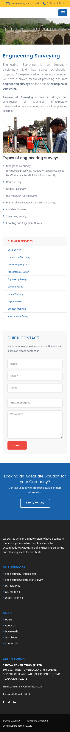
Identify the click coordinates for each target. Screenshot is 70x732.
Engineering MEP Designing (21, 574)
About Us (10, 625)
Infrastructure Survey (18, 316)
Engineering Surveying (19, 257)
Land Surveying (15, 286)
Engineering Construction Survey (24, 580)
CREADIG (27, 725)
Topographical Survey (18, 271)
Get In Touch (35, 503)
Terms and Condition (37, 720)
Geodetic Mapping (17, 308)
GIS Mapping (12, 591)
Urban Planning (16, 294)
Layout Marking (15, 301)
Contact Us (11, 643)
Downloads (11, 631)
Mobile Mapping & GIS (19, 264)
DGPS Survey (14, 249)
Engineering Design (17, 279)
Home (8, 619)
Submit (17, 445)
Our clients (11, 637)
